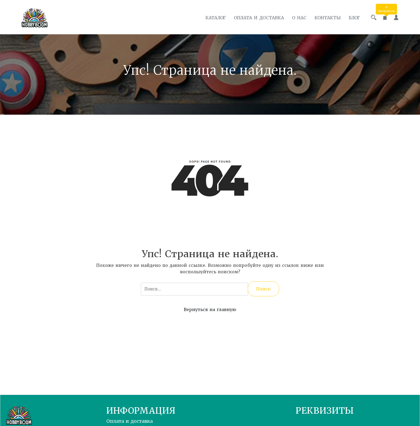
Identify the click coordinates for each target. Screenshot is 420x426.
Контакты (327, 17)
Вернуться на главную (210, 309)
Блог (354, 17)
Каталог (215, 17)
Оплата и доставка (259, 17)
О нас (299, 17)
